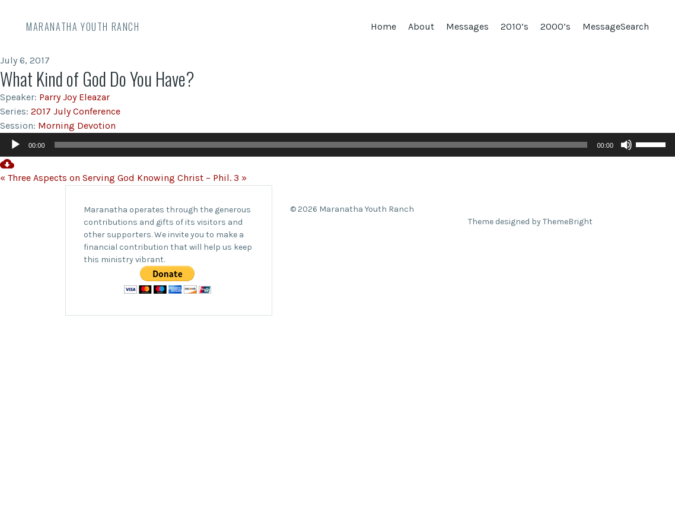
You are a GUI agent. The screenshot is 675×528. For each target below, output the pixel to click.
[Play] (15, 145)
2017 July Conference (75, 111)
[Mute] (626, 145)
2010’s (514, 26)
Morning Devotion (77, 125)
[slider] (321, 145)
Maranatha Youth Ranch (83, 27)
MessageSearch (615, 26)
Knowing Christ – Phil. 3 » (192, 177)
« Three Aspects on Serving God (67, 177)
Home (383, 26)
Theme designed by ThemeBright (530, 222)
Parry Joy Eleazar (74, 97)
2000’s (555, 26)
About (421, 26)
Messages (467, 26)
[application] (337, 145)
